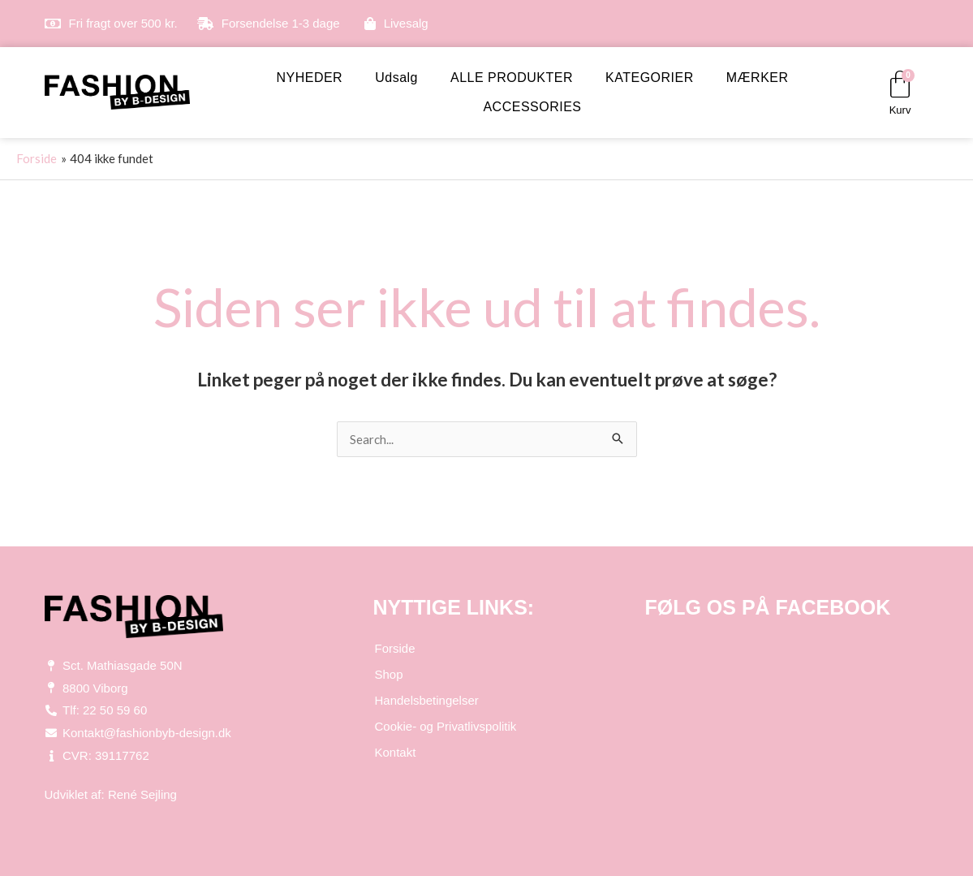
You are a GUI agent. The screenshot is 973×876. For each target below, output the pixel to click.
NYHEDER (309, 77)
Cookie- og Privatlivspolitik (446, 726)
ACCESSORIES (532, 107)
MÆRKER (757, 77)
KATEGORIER (649, 77)
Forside (395, 648)
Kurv (900, 110)
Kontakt (395, 752)
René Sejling (142, 794)
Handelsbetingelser (427, 700)
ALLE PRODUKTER (511, 77)
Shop (389, 674)
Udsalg (396, 77)
